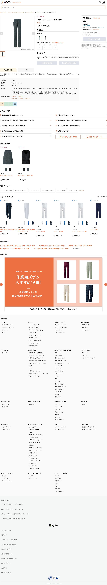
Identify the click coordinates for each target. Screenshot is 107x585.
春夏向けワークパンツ (34, 376)
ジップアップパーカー (61, 327)
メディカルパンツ (33, 437)
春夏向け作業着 (32, 350)
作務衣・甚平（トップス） (89, 427)
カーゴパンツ (58, 365)
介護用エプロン (33, 453)
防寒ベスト (58, 397)
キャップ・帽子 (5, 350)
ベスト (4, 332)
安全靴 (57, 376)
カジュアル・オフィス (17, 98)
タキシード (5, 330)
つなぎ (30, 365)
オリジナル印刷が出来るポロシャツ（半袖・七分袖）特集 (17, 245)
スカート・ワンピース (7, 473)
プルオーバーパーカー (61, 324)
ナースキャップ (33, 463)
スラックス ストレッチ (48, 190)
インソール (58, 391)
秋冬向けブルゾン (60, 358)
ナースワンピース (33, 466)
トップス (30, 322)
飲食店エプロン (85, 322)
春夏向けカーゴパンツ (34, 371)
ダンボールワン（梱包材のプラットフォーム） (15, 514)
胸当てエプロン (86, 324)
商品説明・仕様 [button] (8, 70)
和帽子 (57, 414)
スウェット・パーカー (60, 322)
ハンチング (58, 404)
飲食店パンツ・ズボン (34, 401)
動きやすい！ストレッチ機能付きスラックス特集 (14, 248)
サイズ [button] (26, 70)
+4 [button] (38, 226)
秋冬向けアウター (60, 384)
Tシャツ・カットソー (34, 324)
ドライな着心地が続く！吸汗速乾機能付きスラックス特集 (51, 248)
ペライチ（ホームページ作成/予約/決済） (13, 518)
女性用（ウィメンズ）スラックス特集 (80, 245)
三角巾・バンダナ (60, 412)
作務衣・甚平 (84, 424)
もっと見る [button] (81, 190)
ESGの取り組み (6, 572)
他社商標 (4, 568)
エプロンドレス (86, 330)
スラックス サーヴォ (6, 190)
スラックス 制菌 (61, 190)
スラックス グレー (34, 190)
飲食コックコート (6, 401)
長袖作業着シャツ (60, 389)
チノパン (84, 355)
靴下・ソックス (33, 478)
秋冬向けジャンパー (60, 360)
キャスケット (58, 406)
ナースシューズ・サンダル (36, 460)
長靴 (56, 378)
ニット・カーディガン (34, 343)
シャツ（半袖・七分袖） (35, 335)
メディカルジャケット (34, 429)
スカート (4, 475)
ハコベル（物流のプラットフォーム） (12, 509)
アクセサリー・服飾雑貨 (61, 473)
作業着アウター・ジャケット (36, 355)
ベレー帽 (57, 409)
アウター (3, 322)
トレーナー (58, 330)
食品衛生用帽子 (59, 419)
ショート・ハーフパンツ (88, 358)
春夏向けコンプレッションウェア (37, 363)
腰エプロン (85, 327)
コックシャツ (5, 404)
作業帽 (57, 394)
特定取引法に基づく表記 (8, 544)
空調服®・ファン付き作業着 (36, 352)
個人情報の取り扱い (7, 554)
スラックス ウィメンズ (21, 190)
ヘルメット (58, 381)
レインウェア (58, 355)
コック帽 (57, 417)
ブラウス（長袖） (33, 337)
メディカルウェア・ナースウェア (36, 424)
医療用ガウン (32, 445)
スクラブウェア (6, 427)
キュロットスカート (7, 481)
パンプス (31, 475)
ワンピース (5, 478)
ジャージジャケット (60, 427)
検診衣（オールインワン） (36, 450)
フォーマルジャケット (8, 327)
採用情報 (4, 535)
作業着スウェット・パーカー (62, 363)
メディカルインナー (34, 468)
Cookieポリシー (6, 563)
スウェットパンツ (60, 332)
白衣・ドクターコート (34, 427)
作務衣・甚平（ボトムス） (89, 429)
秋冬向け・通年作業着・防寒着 (63, 350)
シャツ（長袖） (33, 332)
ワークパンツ (58, 368)
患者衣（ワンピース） (34, 442)
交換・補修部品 (59, 491)
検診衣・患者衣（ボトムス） (36, 440)
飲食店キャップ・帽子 (60, 401)
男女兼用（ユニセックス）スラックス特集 (52, 245)
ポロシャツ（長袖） (34, 327)
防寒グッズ (58, 478)
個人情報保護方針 (6, 549)
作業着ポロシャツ (33, 345)
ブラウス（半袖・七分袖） (36, 340)
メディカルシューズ (34, 458)
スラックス (20, 96)
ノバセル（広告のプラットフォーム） (12, 504)
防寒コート (58, 352)
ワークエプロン (59, 373)
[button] (39, 38)
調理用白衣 (5, 406)
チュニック (31, 432)
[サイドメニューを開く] (2, 2)
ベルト (57, 486)
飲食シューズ (84, 401)
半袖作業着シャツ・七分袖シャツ (37, 360)
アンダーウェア (59, 371)
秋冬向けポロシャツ (60, 386)
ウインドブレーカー (7, 324)
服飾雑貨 (57, 488)
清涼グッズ (58, 481)
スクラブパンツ (6, 429)
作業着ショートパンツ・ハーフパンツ (38, 373)
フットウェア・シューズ (34, 473)
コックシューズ (86, 404)
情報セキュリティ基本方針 (9, 558)
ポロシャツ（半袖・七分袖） (36, 330)
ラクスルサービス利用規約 (9, 540)
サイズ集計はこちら (58, 42)
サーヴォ (14, 96)
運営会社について (6, 530)
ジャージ (57, 424)
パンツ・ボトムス (85, 350)
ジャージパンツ (59, 429)
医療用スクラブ (5, 424)
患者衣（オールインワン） (36, 447)
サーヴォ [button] (39, 22)
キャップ (4, 352)
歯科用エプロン (33, 455)
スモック (31, 368)
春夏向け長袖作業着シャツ (36, 358)
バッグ (57, 475)
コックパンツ (32, 404)
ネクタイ (57, 483)
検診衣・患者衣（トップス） (36, 434)
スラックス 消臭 (72, 190)
